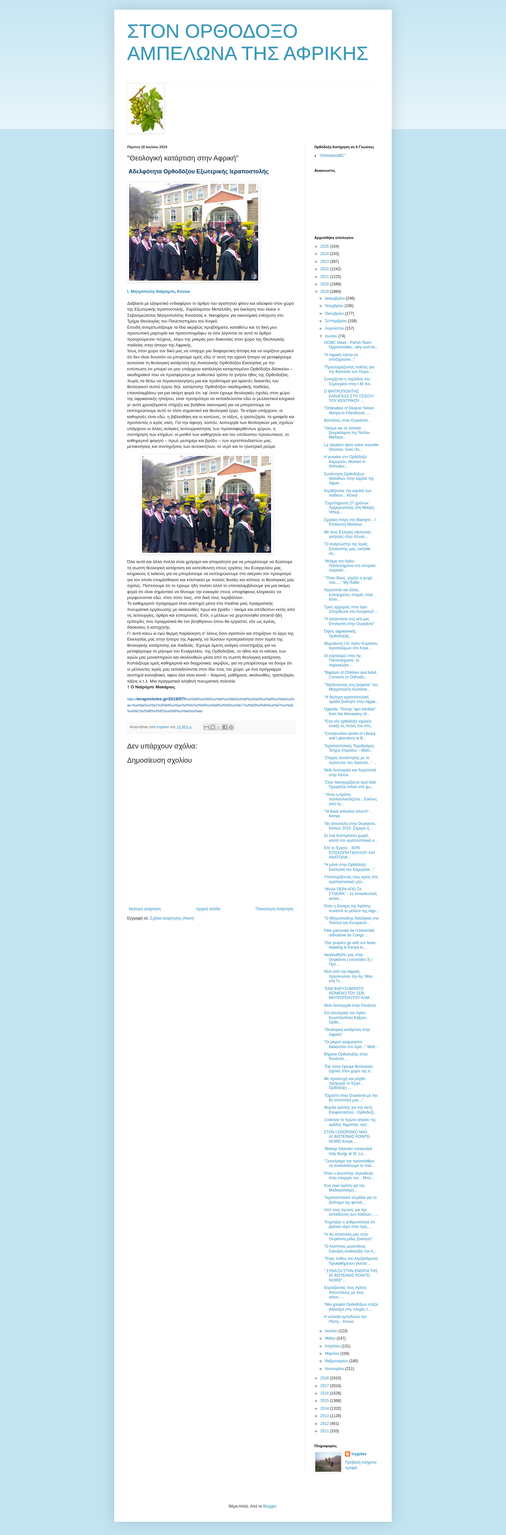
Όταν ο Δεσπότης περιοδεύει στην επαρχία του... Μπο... (349, 1175)
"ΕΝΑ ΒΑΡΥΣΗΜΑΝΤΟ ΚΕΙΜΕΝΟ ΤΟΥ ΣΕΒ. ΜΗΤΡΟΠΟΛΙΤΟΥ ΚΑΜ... (348, 993)
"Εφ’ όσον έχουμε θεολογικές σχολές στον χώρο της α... (348, 1068)
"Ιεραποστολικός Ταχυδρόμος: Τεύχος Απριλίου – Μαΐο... (349, 748)
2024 (325, 254)
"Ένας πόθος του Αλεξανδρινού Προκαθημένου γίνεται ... (351, 1260)
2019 (325, 291)
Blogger (269, 1506)
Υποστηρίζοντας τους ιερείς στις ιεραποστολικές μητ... (351, 879)
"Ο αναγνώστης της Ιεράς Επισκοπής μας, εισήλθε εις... (347, 549)
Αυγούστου (335, 328)
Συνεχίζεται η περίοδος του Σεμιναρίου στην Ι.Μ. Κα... (348, 381)
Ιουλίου (332, 336)
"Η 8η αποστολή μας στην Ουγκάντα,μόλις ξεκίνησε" (348, 1236)
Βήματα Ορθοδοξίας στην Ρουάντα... (346, 1056)
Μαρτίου (332, 1353)
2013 (325, 1416)
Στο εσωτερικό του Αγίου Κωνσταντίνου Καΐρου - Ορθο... (346, 1018)
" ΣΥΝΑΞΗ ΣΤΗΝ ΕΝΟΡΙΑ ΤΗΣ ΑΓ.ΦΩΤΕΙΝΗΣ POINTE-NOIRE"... (351, 1276)
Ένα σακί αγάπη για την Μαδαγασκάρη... (344, 1187)
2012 (325, 1423)
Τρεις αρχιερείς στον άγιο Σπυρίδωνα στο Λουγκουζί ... (351, 609)
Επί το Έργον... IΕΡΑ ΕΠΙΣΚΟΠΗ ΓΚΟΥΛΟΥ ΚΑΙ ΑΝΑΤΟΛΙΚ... (349, 853)
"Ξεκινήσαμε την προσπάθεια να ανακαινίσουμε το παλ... (349, 1163)
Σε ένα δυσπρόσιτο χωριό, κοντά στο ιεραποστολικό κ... (351, 837)
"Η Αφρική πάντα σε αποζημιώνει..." (341, 357)
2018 (325, 1378)
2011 (325, 1431)
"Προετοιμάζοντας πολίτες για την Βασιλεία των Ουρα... (349, 369)
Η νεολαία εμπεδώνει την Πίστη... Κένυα (345, 1319)
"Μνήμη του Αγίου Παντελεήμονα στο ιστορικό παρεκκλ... (350, 566)
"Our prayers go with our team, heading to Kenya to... (350, 945)
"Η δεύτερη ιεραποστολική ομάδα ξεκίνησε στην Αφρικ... (351, 699)
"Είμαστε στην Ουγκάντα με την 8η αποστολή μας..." (351, 1097)
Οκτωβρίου (335, 313)
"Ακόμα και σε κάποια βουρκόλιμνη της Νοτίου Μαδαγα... (347, 433)
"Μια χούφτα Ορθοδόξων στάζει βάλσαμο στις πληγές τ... (351, 1306)
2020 (325, 284)
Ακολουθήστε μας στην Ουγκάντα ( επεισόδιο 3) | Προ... (348, 959)
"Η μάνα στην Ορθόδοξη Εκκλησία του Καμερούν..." (349, 866)
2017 (325, 1386)
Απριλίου (333, 1346)
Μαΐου (331, 1338)
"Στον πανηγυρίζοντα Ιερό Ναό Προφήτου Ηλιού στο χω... (350, 784)
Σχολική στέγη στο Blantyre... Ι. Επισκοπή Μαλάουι (350, 522)
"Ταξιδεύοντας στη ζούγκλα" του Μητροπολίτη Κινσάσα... (351, 687)
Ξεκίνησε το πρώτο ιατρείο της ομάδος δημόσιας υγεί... (350, 1122)
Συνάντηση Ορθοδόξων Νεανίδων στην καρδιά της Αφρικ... (349, 479)
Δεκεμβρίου (335, 298)
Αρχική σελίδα (208, 909)
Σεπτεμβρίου (336, 321)
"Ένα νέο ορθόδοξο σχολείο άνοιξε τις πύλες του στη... (348, 723)
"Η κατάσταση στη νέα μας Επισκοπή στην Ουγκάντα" (349, 621)
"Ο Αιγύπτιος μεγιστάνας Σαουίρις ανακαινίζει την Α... (350, 1248)
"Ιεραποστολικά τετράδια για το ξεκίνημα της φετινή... (350, 1199)
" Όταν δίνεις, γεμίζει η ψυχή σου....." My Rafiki (348, 580)
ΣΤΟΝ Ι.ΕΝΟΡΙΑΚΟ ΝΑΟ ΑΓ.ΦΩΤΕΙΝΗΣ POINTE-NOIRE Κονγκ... (347, 1137)
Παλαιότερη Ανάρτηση (274, 909)
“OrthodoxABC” (332, 155)
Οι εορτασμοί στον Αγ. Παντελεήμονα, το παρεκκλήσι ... (343, 660)
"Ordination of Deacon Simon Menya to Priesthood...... (349, 410)
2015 (325, 1400)
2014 (325, 1408)
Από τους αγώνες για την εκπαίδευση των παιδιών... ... (351, 1212)
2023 (325, 261)
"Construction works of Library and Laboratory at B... (350, 735)
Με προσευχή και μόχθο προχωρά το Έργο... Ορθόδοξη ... (344, 1083)
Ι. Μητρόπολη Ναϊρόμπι (151, 291)
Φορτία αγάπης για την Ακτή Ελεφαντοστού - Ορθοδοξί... (350, 1109)
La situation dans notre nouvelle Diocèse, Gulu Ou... (351, 447)
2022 (325, 269)
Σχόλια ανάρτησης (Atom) (172, 918)
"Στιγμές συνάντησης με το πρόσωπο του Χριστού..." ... (350, 760)
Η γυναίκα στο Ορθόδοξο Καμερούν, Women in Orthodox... (345, 462)
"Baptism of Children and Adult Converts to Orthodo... (350, 674)
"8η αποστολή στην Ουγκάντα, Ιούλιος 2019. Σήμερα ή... (350, 825)
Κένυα (183, 291)
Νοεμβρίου (335, 306)
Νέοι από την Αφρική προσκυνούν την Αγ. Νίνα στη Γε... (348, 976)
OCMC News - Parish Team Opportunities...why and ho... (351, 344)
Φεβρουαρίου (337, 1361)
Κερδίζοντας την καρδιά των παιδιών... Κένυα (347, 493)
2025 (325, 246)
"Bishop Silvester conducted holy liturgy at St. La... (348, 1151)
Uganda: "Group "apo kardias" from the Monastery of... (350, 711)
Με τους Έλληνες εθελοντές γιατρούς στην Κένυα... (347, 534)
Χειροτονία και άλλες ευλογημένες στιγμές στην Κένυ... (348, 595)
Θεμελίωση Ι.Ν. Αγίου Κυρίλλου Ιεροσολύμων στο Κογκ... (351, 645)
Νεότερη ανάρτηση (145, 909)
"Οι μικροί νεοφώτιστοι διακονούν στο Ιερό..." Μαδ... (351, 1044)
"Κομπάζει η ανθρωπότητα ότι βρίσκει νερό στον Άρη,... (349, 1224)
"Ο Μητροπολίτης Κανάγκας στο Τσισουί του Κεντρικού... (351, 920)
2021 (325, 276)
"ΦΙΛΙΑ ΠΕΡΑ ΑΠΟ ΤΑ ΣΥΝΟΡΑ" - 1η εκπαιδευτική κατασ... (350, 894)
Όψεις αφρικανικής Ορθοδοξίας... (340, 633)
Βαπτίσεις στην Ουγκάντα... (347, 420)
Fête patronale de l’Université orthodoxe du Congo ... (349, 932)
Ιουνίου (332, 1331)
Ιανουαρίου (335, 1368)
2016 (325, 1393)
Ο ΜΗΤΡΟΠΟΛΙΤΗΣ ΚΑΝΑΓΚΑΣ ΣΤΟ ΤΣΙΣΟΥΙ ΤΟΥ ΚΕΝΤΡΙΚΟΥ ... (349, 396)
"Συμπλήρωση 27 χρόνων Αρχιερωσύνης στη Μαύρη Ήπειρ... (349, 508)
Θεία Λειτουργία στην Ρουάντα (350, 1005)
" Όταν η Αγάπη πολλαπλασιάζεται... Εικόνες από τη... (350, 799)
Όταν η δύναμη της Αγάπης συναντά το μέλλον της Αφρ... (351, 908)
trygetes (359, 1454)
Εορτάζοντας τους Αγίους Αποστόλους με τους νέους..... (345, 1292)
